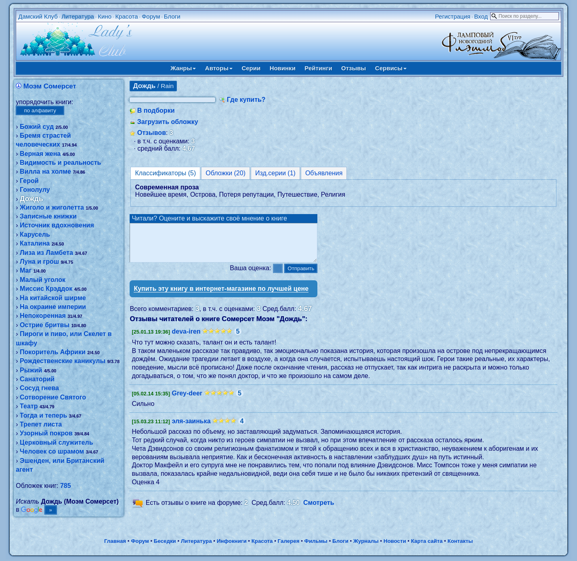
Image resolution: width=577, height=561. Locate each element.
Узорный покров (46, 433)
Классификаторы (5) (165, 173)
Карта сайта (427, 542)
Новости (395, 542)
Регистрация (452, 16)
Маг (25, 270)
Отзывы (353, 68)
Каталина (35, 243)
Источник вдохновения (57, 225)
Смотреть (318, 509)
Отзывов (151, 132)
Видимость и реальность (60, 162)
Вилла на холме (45, 171)
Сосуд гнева (39, 388)
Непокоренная (43, 315)
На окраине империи (53, 306)
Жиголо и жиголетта (52, 207)
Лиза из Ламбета (46, 252)
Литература (77, 16)
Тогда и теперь (43, 415)
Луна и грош (39, 261)
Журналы (366, 542)
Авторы (219, 68)
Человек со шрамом (52, 451)
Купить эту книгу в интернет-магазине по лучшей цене (221, 295)
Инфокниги (232, 542)
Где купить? (246, 99)
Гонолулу (35, 189)
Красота (126, 16)
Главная (115, 542)
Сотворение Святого (53, 397)
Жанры (183, 68)
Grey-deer (187, 400)
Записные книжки (48, 216)
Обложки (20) (225, 173)
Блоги (172, 16)
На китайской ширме (53, 297)
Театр (29, 406)
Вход (481, 16)
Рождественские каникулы (62, 360)
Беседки (165, 542)
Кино (104, 16)
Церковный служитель (56, 442)
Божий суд (37, 126)
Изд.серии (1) (275, 173)
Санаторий (37, 379)
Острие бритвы (44, 324)
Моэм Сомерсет (49, 86)
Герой (29, 180)
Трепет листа (41, 424)
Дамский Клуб (38, 16)
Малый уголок (42, 279)
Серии (250, 68)
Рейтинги (318, 68)
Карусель (35, 234)
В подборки (156, 110)
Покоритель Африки (53, 352)
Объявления (324, 173)
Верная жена (40, 153)
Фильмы (315, 542)
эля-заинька (191, 428)
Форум (151, 16)
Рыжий (31, 370)
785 (65, 485)
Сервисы (391, 68)
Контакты (460, 542)
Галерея (289, 542)
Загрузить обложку (167, 121)
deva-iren (186, 338)
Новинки (283, 68)
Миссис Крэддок (46, 288)
